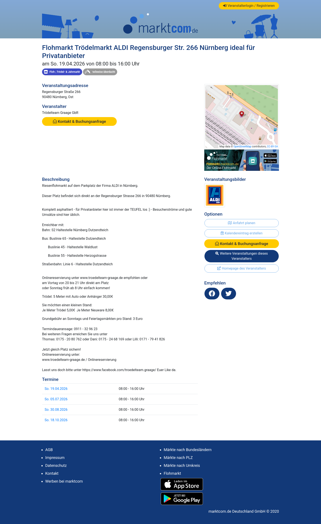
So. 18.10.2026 (56, 420)
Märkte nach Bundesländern (188, 449)
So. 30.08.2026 (56, 410)
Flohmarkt (172, 473)
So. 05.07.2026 (56, 399)
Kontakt (51, 473)
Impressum (55, 457)
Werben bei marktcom (64, 481)
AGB (49, 449)
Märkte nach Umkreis (182, 465)
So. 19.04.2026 (56, 389)
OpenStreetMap (242, 146)
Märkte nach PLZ (178, 457)
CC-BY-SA (272, 146)
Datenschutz (56, 465)
